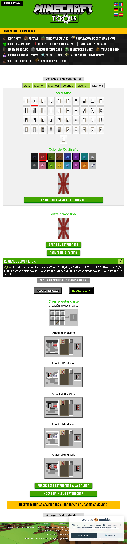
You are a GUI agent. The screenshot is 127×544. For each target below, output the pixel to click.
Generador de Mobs (79, 49)
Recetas (31, 38)
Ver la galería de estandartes (63, 78)
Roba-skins (11, 38)
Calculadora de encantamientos (93, 38)
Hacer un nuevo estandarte (63, 494)
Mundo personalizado (46, 49)
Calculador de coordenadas (84, 55)
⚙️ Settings (110, 535)
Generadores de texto (50, 61)
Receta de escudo (15, 49)
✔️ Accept (84, 535)
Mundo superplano (54, 38)
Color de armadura (16, 44)
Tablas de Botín (107, 49)
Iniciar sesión (12, 3)
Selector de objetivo (17, 61)
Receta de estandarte (91, 44)
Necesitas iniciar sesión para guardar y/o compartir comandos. (63, 505)
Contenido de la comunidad (19, 31)
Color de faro (51, 55)
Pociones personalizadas (20, 55)
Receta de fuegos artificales (53, 44)
